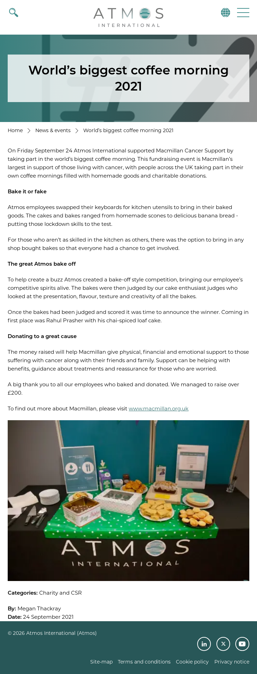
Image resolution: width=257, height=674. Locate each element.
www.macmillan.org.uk (158, 408)
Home (15, 130)
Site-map (101, 662)
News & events (53, 130)
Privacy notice (231, 662)
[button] (242, 12)
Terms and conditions (144, 662)
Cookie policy (192, 662)
